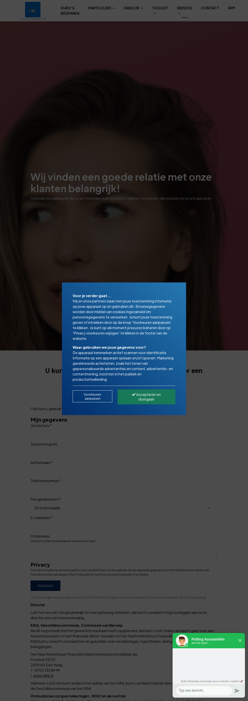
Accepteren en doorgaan (146, 396)
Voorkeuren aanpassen (92, 396)
